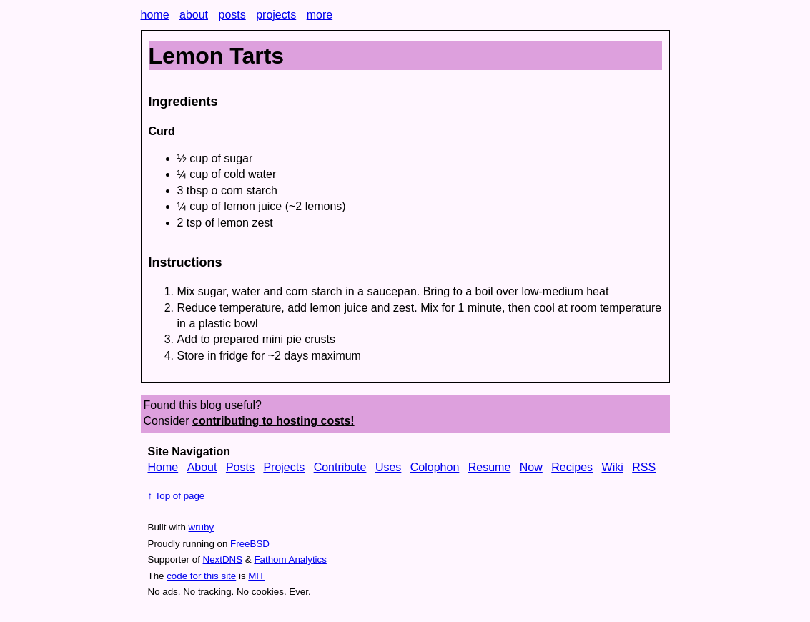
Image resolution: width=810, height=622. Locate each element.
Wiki (612, 467)
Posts (240, 467)
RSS (644, 467)
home (155, 15)
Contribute (340, 467)
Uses (388, 467)
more (319, 15)
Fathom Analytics (290, 559)
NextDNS (223, 559)
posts (231, 15)
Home (163, 467)
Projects (284, 467)
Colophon (435, 467)
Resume (489, 467)
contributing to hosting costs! (273, 421)
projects (276, 15)
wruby (201, 527)
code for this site (201, 576)
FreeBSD (250, 543)
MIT (256, 576)
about (193, 15)
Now (531, 467)
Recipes (572, 467)
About (202, 467)
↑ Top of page (176, 495)
